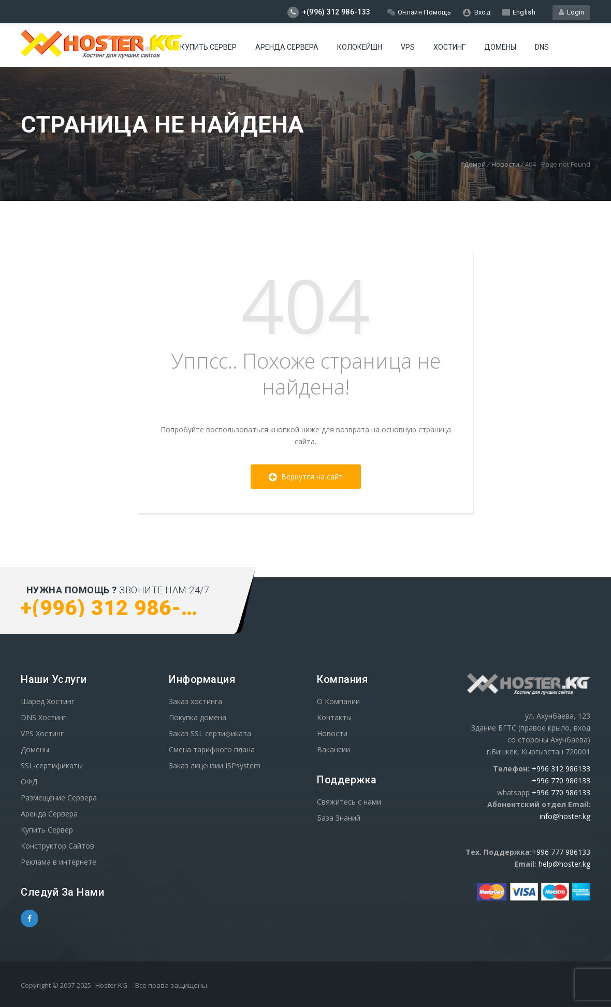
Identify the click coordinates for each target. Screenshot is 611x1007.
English (518, 12)
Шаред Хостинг (48, 701)
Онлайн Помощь (419, 12)
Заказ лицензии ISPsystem (214, 765)
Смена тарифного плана (212, 749)
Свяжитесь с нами (349, 802)
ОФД (29, 781)
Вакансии (333, 749)
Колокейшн (359, 47)
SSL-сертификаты (52, 765)
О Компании (338, 701)
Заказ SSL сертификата (210, 733)
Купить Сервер (208, 47)
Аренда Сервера (49, 814)
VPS (408, 47)
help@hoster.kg (564, 864)
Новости (505, 164)
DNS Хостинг (43, 717)
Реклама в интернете (58, 862)
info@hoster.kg (565, 816)
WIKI (218, 79)
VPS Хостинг (42, 733)
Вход (476, 12)
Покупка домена (197, 717)
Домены (500, 47)
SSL (186, 79)
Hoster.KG (111, 985)
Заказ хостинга (195, 701)
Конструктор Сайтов (57, 846)
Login (571, 12)
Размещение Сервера (59, 797)
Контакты (334, 717)
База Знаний (338, 818)
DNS (542, 47)
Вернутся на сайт (306, 476)
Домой (475, 164)
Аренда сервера (286, 47)
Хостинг (449, 47)
